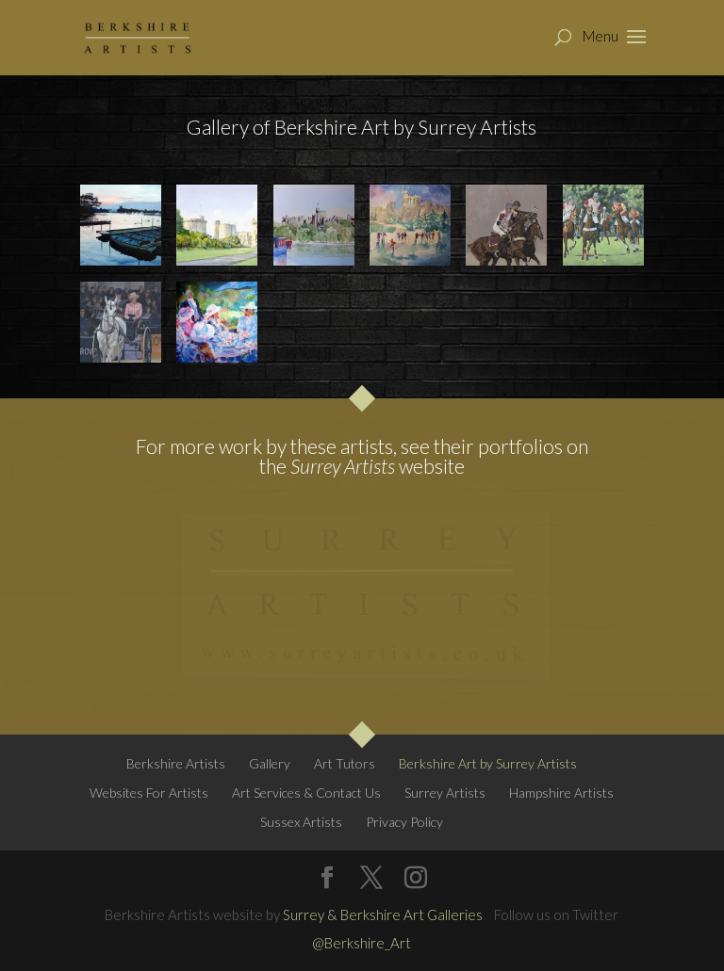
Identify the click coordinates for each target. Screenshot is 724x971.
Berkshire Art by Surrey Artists (488, 763)
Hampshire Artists (561, 793)
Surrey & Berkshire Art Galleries (383, 914)
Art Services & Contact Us (306, 793)
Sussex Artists (301, 822)
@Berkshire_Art (361, 942)
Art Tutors (344, 763)
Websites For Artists (149, 793)
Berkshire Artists (175, 763)
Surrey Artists (342, 465)
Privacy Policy (404, 822)
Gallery (269, 763)
